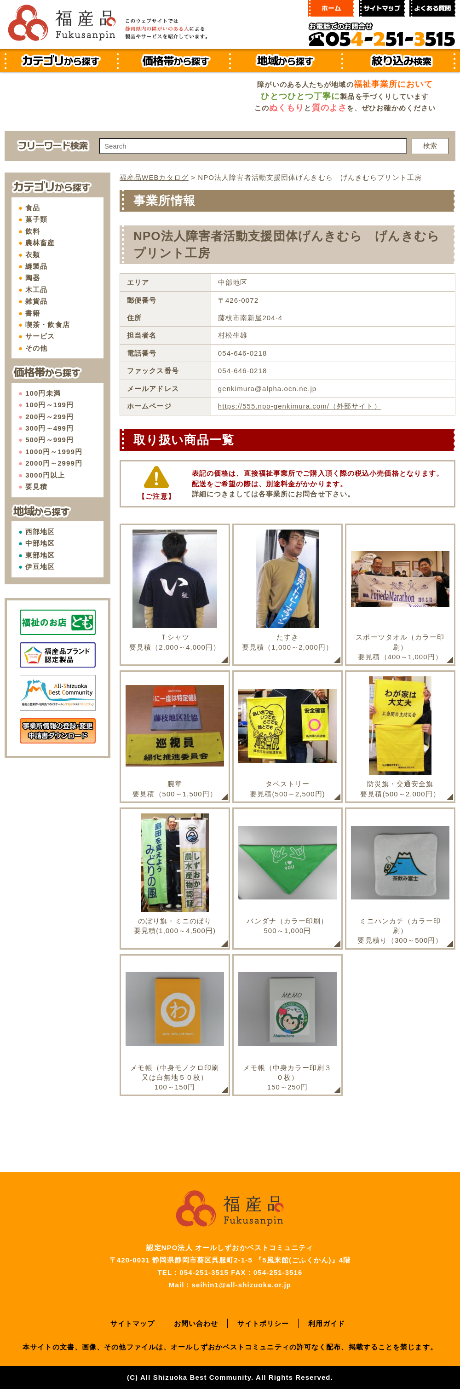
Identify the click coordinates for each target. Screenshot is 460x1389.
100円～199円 (49, 405)
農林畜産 (40, 243)
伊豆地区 (40, 567)
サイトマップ (132, 1323)
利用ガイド (326, 1323)
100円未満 (43, 393)
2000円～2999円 (53, 463)
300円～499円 (49, 428)
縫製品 (36, 266)
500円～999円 (49, 440)
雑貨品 (36, 301)
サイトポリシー (263, 1323)
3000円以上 (45, 475)
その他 (36, 348)
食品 (32, 208)
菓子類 (36, 219)
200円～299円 (49, 417)
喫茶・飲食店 (47, 325)
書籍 (32, 313)
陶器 (32, 278)
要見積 (36, 486)
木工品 (36, 290)
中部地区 (40, 543)
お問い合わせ (196, 1323)
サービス (40, 336)
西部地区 (40, 532)
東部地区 (40, 555)
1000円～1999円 (53, 451)
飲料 (32, 231)
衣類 (32, 255)
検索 (430, 146)
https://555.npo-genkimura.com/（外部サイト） (300, 405)
